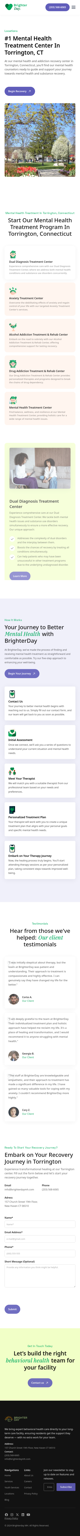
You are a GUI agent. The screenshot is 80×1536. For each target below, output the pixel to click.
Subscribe (66, 1487)
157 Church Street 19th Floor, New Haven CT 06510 (21, 1209)
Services (9, 1481)
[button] (73, 7)
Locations (9, 1493)
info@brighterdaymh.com (19, 1194)
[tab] (40, 270)
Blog (7, 1499)
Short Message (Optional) (20, 1266)
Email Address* (14, 1237)
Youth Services (12, 1487)
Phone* (9, 1252)
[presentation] (28, 1301)
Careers (28, 1481)
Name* (9, 1223)
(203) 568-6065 (57, 7)
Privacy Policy (30, 1493)
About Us (28, 1475)
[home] (16, 7)
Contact (28, 1487)
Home (8, 1475)
